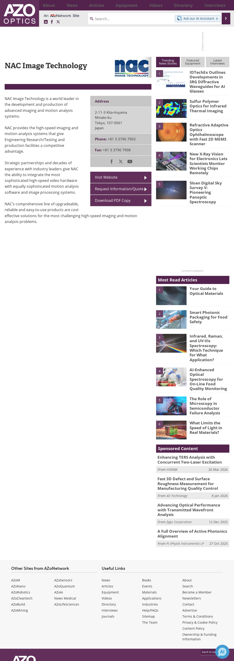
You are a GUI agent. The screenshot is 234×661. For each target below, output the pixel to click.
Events (147, 545)
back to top (211, 611)
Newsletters (191, 557)
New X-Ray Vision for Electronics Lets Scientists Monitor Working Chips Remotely (208, 154)
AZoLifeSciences (66, 563)
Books (146, 539)
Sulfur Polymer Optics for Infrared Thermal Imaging (209, 102)
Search (187, 545)
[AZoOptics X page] (58, 22)
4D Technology (176, 461)
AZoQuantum (64, 545)
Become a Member (197, 551)
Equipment (110, 551)
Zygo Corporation (179, 482)
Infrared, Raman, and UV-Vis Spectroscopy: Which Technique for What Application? (208, 326)
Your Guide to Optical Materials (209, 274)
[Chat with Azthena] (222, 652)
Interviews (110, 569)
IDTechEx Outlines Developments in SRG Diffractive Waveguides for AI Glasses (208, 80)
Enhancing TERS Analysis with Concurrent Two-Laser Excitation (186, 427)
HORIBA (171, 437)
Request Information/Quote (119, 188)
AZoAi (58, 551)
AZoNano (18, 545)
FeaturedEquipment (193, 61)
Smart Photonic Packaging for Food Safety (206, 300)
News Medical (65, 557)
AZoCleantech (22, 557)
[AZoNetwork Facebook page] (52, 22)
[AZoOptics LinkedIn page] (46, 22)
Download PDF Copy (112, 200)
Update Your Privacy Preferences (40, 655)
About (187, 539)
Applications (151, 557)
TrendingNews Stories (168, 61)
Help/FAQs (150, 569)
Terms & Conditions (197, 575)
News (106, 539)
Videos (107, 557)
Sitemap (148, 575)
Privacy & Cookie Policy (199, 581)
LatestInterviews (217, 61)
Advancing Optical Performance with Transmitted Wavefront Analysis (190, 472)
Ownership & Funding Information (199, 595)
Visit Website (106, 177)
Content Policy (193, 587)
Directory (109, 563)
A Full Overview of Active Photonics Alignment (188, 493)
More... (222, 5)
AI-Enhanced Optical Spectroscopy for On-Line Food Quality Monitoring (208, 350)
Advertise (189, 569)
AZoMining (19, 569)
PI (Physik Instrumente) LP (185, 502)
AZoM (15, 539)
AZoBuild (18, 563)
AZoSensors (63, 539)
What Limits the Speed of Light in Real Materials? (208, 395)
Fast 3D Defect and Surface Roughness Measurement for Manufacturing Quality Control (190, 450)
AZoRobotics (20, 551)
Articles (107, 545)
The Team (149, 581)
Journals (108, 575)
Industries (150, 563)
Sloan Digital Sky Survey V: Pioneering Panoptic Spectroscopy (208, 178)
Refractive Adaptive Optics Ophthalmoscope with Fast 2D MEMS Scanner (209, 128)
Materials (149, 551)
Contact (188, 563)
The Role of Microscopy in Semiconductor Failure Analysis (203, 373)
